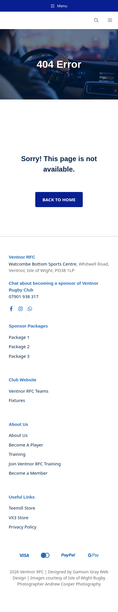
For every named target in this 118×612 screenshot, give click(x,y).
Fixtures (17, 400)
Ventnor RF (30, 571)
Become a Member (28, 473)
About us (18, 435)
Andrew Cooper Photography (73, 584)
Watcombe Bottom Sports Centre (42, 264)
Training (17, 454)
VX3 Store (18, 517)
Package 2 (19, 346)
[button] (96, 20)
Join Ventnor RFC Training (35, 464)
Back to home (59, 199)
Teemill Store (22, 508)
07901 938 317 (23, 296)
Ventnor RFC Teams (28, 391)
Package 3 (19, 356)
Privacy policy (22, 527)
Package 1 (19, 337)
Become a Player (26, 445)
